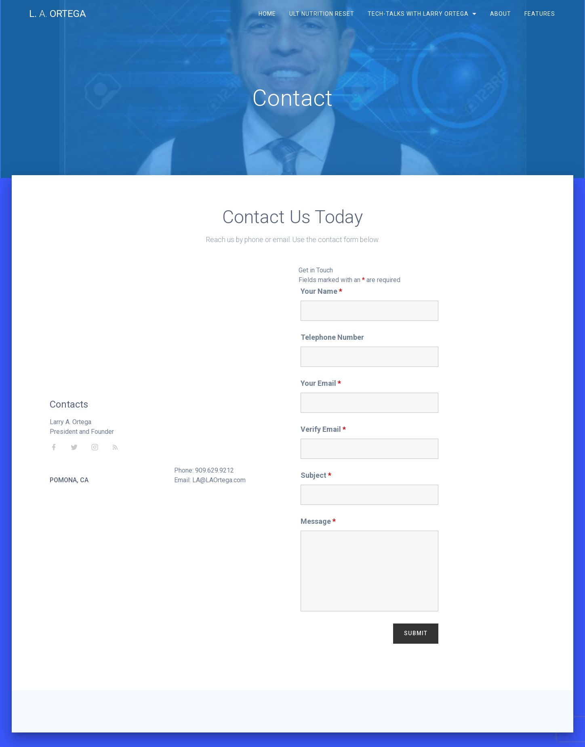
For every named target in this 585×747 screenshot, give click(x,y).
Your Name (321, 291)
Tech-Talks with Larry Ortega (418, 13)
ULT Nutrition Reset (321, 13)
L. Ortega (57, 14)
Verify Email (323, 429)
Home (267, 13)
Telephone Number (332, 337)
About (500, 13)
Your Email (321, 383)
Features (539, 13)
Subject (316, 475)
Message (318, 521)
